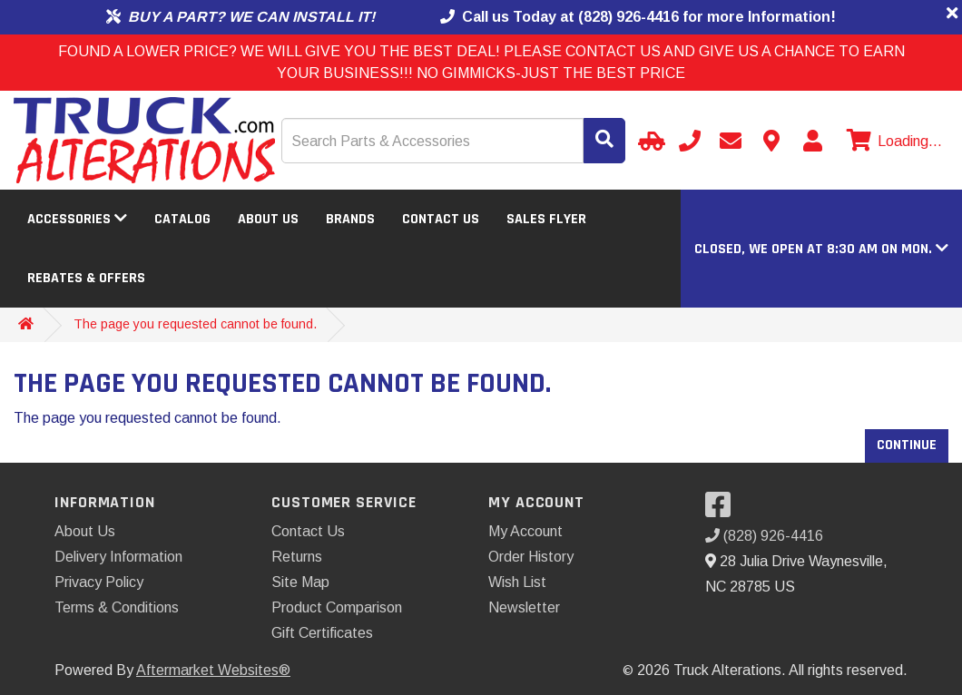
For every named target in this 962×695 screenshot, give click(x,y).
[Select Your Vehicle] (649, 141)
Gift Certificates (322, 633)
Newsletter (524, 607)
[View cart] (892, 141)
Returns (296, 556)
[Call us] (690, 141)
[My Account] (812, 141)
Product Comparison (336, 607)
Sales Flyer (546, 219)
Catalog (182, 219)
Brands (350, 219)
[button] (821, 249)
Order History (531, 556)
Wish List (517, 582)
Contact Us (440, 219)
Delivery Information (118, 556)
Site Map (300, 582)
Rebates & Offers (86, 278)
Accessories (77, 219)
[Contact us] (771, 141)
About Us (268, 219)
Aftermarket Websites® (213, 670)
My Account (525, 531)
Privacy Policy (98, 582)
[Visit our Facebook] (722, 510)
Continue (907, 445)
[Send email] (730, 141)
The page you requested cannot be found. (195, 324)
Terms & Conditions (116, 607)
